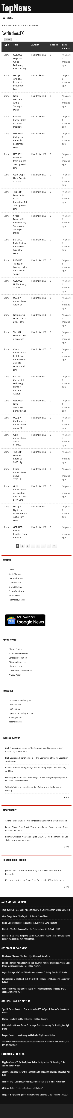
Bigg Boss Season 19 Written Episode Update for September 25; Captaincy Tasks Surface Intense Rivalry (33, 1064)
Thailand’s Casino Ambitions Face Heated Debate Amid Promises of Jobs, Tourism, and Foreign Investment (35, 1043)
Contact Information (18, 657)
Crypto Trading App (17, 591)
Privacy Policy (15, 674)
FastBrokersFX (16, 25)
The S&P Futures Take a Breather (19, 335)
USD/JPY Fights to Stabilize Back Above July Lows (20, 513)
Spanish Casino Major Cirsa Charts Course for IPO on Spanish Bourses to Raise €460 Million (35, 1011)
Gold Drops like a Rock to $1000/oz (19, 178)
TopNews (16, 7)
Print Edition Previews (18, 653)
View (8, 39)
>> (54, 546)
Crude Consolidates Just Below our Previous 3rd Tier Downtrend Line (19, 359)
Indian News (14, 595)
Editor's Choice (15, 649)
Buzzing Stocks (15, 717)
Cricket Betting (15, 587)
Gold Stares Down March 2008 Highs (19, 318)
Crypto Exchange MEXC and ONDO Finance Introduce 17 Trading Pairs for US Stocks (34, 972)
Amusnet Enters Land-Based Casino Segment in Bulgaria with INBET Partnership (33, 1081)
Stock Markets (15, 574)
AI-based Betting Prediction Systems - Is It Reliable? (22, 1088)
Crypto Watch (15, 582)
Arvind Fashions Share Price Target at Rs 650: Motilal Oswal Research (36, 820)
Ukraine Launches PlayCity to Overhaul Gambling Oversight (25, 1019)
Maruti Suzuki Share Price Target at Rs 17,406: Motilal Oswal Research (29, 922)
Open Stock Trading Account (21, 713)
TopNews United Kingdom (20, 700)
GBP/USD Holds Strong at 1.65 (19, 284)
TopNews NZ (14, 708)
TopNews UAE (15, 704)
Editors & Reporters (17, 662)
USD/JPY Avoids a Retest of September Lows (18, 82)
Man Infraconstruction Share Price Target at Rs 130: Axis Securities (35, 880)
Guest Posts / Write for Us (20, 670)
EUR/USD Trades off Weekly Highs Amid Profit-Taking (20, 267)
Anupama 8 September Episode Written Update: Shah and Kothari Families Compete (35, 1094)
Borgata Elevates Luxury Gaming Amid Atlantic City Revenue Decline (28, 1035)
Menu (8, 17)
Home (4, 25)
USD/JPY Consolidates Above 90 (19, 301)
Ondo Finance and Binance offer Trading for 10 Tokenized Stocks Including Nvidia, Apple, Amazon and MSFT (34, 990)
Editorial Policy (15, 666)
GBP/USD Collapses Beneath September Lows (18, 140)
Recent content (15, 721)
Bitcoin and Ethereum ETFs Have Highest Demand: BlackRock (26, 956)
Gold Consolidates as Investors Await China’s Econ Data (19, 493)
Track (18, 39)
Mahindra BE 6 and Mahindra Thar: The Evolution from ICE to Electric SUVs (31, 929)
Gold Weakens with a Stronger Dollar (17, 102)
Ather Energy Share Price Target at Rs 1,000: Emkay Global (25, 916)
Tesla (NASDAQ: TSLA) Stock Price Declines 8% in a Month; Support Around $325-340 (36, 909)
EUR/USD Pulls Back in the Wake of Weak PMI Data (19, 246)
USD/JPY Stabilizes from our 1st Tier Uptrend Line (19, 161)
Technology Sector (17, 599)
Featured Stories (16, 578)
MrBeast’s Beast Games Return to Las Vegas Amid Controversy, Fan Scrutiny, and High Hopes (35, 1027)
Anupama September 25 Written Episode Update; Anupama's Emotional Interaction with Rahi (36, 1073)
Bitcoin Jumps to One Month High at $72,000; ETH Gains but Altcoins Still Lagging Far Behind (36, 980)
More (66, 797)
